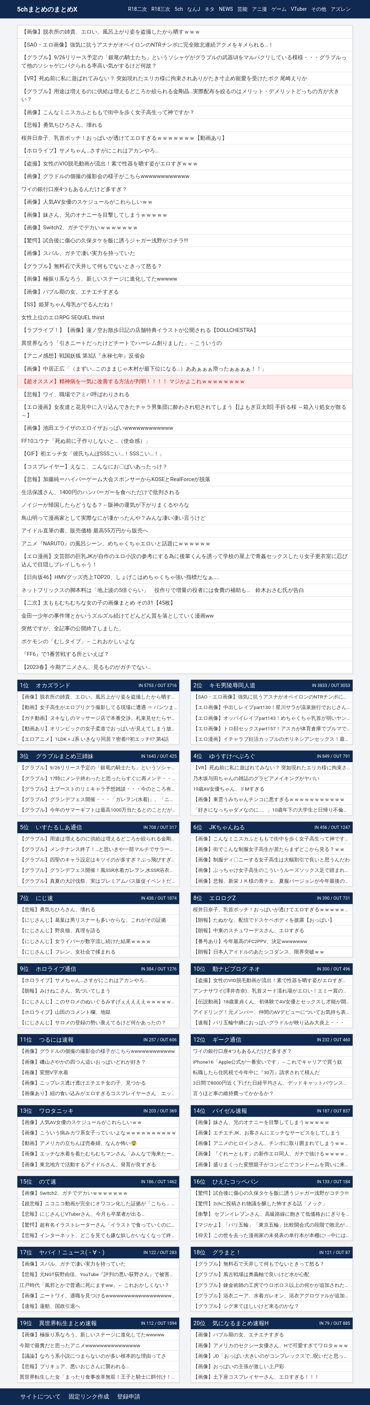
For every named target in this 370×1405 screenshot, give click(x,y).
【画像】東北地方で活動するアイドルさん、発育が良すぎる (88, 1164)
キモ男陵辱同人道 (232, 685)
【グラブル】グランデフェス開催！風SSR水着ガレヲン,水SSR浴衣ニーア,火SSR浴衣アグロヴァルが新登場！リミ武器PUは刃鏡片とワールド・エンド (99, 870)
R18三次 (160, 9)
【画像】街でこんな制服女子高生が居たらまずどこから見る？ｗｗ (269, 849)
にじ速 (44, 898)
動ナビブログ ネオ (236, 968)
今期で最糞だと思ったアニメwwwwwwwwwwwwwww (80, 1345)
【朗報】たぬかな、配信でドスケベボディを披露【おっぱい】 (264, 920)
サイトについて (40, 1396)
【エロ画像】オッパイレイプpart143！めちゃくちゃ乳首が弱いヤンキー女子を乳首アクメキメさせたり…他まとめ (273, 718)
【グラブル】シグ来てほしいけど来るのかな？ (246, 1306)
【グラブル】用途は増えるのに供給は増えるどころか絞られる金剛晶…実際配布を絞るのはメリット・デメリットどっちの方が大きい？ (99, 839)
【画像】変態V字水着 (44, 1072)
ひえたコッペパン (235, 1181)
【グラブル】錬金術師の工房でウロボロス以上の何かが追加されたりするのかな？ (273, 1285)
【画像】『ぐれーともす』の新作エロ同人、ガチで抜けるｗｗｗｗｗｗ (273, 1154)
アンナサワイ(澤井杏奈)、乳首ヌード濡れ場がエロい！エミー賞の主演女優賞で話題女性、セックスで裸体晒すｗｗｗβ (273, 991)
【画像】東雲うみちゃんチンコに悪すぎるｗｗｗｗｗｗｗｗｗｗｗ (269, 799)
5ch (179, 9)
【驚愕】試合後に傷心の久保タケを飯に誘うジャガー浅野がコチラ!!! (270, 1193)
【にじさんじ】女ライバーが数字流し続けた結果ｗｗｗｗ (85, 941)
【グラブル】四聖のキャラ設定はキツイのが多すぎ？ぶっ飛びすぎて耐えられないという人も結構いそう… (99, 860)
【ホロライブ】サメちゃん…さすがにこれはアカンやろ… (83, 980)
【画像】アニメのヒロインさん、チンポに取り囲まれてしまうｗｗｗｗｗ (273, 1143)
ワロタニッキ (56, 1110)
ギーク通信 (226, 1039)
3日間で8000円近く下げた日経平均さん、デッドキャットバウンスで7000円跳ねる (273, 1083)
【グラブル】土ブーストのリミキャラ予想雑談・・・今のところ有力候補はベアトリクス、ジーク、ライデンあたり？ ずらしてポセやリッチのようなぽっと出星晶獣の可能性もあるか (99, 789)
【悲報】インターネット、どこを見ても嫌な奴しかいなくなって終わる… (99, 1235)
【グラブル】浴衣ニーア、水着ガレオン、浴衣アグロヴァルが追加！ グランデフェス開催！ (273, 1295)
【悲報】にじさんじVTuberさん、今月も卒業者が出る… (82, 1214)
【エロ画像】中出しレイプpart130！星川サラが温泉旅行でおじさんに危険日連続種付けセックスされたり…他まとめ (273, 707)
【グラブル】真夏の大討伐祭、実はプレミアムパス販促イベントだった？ (99, 881)
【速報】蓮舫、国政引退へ (50, 1306)
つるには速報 (56, 1039)
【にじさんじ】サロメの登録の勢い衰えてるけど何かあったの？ (93, 1022)
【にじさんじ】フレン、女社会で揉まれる (68, 952)
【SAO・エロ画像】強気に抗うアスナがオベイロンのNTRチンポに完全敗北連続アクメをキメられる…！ (273, 697)
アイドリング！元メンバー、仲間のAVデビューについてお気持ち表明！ (273, 1012)
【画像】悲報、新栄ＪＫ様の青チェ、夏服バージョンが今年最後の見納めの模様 (273, 881)
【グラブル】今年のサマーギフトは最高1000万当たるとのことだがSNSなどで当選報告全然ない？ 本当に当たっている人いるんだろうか (99, 810)
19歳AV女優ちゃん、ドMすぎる (228, 789)
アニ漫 (259, 9)
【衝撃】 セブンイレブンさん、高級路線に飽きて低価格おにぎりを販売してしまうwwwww (273, 1214)
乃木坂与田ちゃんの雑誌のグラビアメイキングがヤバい (256, 778)
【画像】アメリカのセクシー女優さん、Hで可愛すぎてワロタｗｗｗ (270, 1345)
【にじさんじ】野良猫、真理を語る (60, 930)
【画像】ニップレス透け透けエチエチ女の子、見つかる (83, 1083)
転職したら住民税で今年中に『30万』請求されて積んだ (256, 1072)
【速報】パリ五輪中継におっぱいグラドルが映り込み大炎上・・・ (269, 1022)
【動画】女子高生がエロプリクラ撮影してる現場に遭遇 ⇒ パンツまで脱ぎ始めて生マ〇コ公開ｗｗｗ (99, 707)
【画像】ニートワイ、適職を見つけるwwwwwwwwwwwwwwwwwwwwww (99, 1295)
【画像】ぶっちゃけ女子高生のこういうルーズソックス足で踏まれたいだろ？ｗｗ (273, 870)
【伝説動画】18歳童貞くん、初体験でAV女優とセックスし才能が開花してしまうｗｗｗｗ (273, 1001)
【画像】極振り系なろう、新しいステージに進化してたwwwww (92, 1334)
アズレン (341, 9)
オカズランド (53, 685)
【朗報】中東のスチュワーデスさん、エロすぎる (248, 930)
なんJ (193, 9)
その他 (318, 9)
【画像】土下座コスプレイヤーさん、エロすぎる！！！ (256, 1377)
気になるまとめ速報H (240, 1323)
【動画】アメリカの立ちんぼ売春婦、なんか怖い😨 (78, 1143)
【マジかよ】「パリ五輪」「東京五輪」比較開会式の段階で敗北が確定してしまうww (273, 1225)
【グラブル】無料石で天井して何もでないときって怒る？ (258, 1264)
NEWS (226, 9)
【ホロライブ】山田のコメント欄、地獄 (65, 1012)
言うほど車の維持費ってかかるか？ (233, 1093)
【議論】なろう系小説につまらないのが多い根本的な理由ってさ (93, 1356)
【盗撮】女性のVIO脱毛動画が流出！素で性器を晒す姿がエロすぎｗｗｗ (273, 980)
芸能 (242, 9)
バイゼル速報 (229, 1110)
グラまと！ (226, 1252)
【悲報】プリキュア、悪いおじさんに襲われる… (74, 1366)
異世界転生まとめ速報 (68, 1323)
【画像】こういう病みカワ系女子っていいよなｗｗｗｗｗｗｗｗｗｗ (98, 1133)
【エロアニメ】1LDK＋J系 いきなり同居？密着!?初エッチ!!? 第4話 (94, 739)
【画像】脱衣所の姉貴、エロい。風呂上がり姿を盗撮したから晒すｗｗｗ (99, 697)
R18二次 (137, 9)
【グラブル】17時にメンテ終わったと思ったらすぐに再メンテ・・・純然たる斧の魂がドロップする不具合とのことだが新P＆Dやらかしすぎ (99, 778)
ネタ (210, 9)
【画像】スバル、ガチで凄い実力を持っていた (73, 1264)
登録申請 (128, 1396)
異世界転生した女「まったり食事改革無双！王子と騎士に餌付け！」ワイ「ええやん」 (99, 1377)
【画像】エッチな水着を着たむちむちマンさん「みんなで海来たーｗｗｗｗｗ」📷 (99, 1154)
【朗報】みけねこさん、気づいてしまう (65, 991)
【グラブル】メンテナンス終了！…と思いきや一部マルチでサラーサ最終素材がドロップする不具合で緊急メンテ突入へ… (99, 849)
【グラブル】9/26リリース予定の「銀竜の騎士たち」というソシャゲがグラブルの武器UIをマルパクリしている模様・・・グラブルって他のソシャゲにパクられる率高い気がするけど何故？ (99, 767)
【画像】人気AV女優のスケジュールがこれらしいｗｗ (81, 1122)
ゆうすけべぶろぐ (232, 756)
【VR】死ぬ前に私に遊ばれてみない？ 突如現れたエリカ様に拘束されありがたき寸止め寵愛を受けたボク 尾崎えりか (273, 767)
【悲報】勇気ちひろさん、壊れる (57, 909)
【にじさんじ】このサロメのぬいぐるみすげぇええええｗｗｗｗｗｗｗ (99, 1001)
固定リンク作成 (89, 1396)
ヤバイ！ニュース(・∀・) (71, 1252)
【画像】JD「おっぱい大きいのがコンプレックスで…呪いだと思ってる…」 (273, 1356)
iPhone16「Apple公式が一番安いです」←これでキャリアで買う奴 (267, 1062)
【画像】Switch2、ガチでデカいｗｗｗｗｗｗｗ (74, 1193)
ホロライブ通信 (56, 968)
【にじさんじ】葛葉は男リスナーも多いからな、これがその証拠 (93, 920)
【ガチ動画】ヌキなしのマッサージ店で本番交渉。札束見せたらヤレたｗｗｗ (99, 718)
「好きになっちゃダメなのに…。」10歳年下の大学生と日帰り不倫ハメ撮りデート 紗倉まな (273, 810)
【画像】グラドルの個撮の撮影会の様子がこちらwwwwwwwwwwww (97, 1051)
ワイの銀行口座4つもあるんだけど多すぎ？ (242, 1051)
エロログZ (222, 898)
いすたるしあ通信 (59, 827)
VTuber (299, 9)
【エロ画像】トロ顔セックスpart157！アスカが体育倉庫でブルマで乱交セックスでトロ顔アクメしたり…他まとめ (273, 728)
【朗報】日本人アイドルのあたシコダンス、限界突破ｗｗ (258, 952)
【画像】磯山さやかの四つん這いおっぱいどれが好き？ (83, 1062)
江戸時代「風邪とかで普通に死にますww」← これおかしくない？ (94, 1285)
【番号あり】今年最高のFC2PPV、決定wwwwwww (250, 941)
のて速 (47, 1181)
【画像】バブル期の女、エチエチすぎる (238, 1334)
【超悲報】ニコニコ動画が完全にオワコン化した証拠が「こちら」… (97, 1203)
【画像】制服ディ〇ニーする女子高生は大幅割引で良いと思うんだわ (271, 860)
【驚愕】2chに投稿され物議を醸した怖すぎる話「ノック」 (260, 1203)
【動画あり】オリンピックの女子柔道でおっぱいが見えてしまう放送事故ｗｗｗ (99, 728)
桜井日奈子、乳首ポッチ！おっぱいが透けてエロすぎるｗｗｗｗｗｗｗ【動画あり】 (273, 909)
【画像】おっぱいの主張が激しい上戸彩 (238, 1366)
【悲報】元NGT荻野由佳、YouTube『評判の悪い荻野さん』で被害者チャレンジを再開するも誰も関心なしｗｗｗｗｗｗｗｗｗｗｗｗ (99, 1274)
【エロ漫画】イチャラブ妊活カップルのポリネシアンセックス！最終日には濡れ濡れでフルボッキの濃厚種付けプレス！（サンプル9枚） (273, 739)
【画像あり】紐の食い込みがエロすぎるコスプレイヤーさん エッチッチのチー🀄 (99, 1093)
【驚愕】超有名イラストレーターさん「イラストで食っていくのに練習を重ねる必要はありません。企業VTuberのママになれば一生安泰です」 (99, 1225)
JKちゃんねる (227, 827)
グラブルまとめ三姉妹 (65, 756)
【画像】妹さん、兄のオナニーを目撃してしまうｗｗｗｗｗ (261, 1122)
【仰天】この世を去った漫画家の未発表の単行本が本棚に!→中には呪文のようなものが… (273, 1235)
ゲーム (279, 9)
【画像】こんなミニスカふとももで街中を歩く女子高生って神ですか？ (273, 839)
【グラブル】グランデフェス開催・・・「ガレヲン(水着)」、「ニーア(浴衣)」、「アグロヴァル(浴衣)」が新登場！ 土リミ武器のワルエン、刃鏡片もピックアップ (99, 799)
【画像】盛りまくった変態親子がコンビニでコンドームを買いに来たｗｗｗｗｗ (273, 1164)
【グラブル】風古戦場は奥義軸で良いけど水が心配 (251, 1274)
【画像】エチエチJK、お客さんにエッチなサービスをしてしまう (266, 1133)
